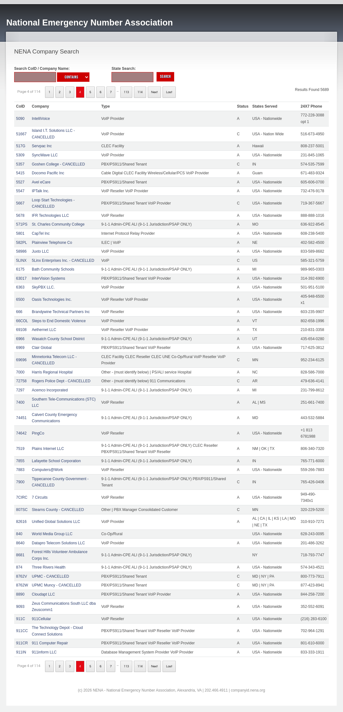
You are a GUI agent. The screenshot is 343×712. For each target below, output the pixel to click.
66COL (22, 321)
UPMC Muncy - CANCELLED (56, 585)
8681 (20, 555)
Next (154, 92)
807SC (22, 509)
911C (20, 619)
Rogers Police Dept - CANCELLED (61, 381)
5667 (20, 203)
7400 (20, 402)
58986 (21, 251)
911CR (22, 643)
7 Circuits (40, 497)
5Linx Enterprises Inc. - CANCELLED (63, 260)
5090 (20, 118)
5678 (20, 215)
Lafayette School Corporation (56, 461)
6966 (20, 339)
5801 (20, 233)
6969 (20, 347)
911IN (21, 652)
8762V (21, 576)
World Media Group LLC (52, 534)
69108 (21, 330)
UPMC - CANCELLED (50, 576)
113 (126, 92)
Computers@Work (47, 470)
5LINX (21, 260)
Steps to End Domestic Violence (59, 321)
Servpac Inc (42, 146)
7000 (20, 372)
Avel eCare (41, 182)
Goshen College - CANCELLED (58, 164)
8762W (22, 585)
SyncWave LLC (45, 155)
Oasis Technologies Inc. (52, 299)
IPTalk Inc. (40, 191)
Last (169, 92)
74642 (21, 433)
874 (19, 567)
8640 (20, 543)
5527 (20, 182)
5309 (20, 155)
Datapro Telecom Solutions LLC (58, 543)
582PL (21, 242)
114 (140, 92)
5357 (20, 164)
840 (19, 534)
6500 (20, 299)
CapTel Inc (41, 233)
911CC (22, 631)
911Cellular (41, 619)
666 (19, 312)
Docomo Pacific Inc (48, 173)
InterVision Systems (48, 278)
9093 (20, 606)
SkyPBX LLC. (43, 287)
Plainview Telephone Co (52, 242)
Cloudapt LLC (43, 594)
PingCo (38, 433)
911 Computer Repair (50, 643)
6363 (20, 287)
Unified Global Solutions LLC (56, 521)
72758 (21, 381)
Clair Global (42, 347)
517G (20, 146)
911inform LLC (44, 652)
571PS (21, 224)
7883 (20, 470)
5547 (20, 191)
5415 (20, 173)
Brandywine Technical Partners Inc (61, 312)
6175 (20, 269)
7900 (20, 482)
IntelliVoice (41, 118)
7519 (20, 448)
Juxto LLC (40, 251)
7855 (20, 461)
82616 (21, 521)
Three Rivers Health (49, 567)
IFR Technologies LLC (50, 215)
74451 (21, 418)
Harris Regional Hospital (52, 372)
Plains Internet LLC (48, 448)
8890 (20, 594)
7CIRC (21, 497)
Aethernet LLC (44, 330)
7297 (20, 390)
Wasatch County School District (58, 339)
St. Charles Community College (58, 224)
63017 (21, 278)
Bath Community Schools (53, 269)
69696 (21, 360)
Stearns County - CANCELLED (58, 509)
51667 (21, 134)
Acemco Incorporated (50, 390)
